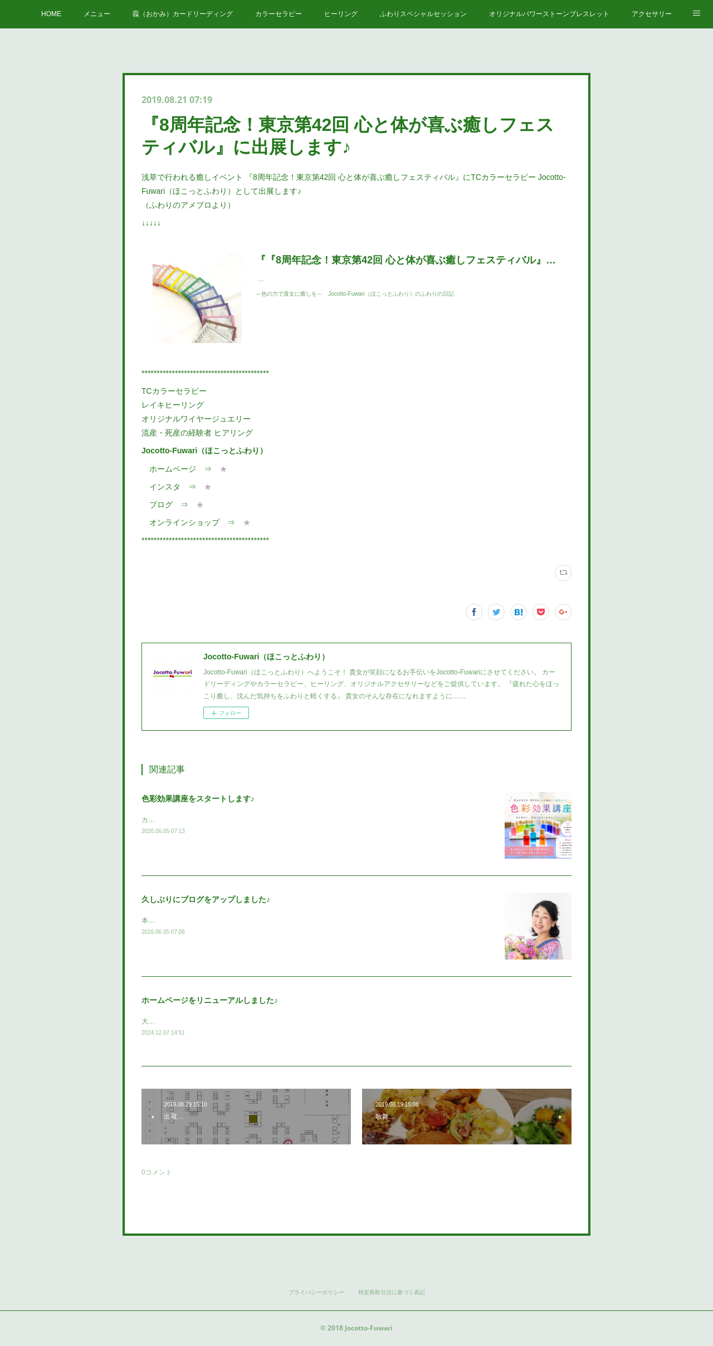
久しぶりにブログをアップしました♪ (205, 899)
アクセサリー (652, 14)
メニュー (97, 14)
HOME (51, 14)
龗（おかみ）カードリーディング (183, 14)
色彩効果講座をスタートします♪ (198, 798)
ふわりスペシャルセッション (423, 14)
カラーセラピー (278, 14)
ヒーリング (341, 14)
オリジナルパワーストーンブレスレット (549, 14)
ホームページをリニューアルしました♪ (209, 1000)
